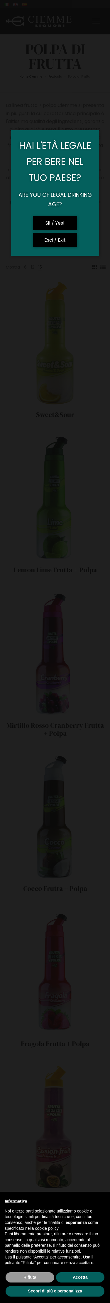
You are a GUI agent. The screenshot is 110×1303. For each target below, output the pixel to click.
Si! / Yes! (55, 223)
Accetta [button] (80, 1277)
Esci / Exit (55, 240)
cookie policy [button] (46, 1228)
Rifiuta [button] (29, 1277)
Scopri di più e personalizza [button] (55, 1291)
